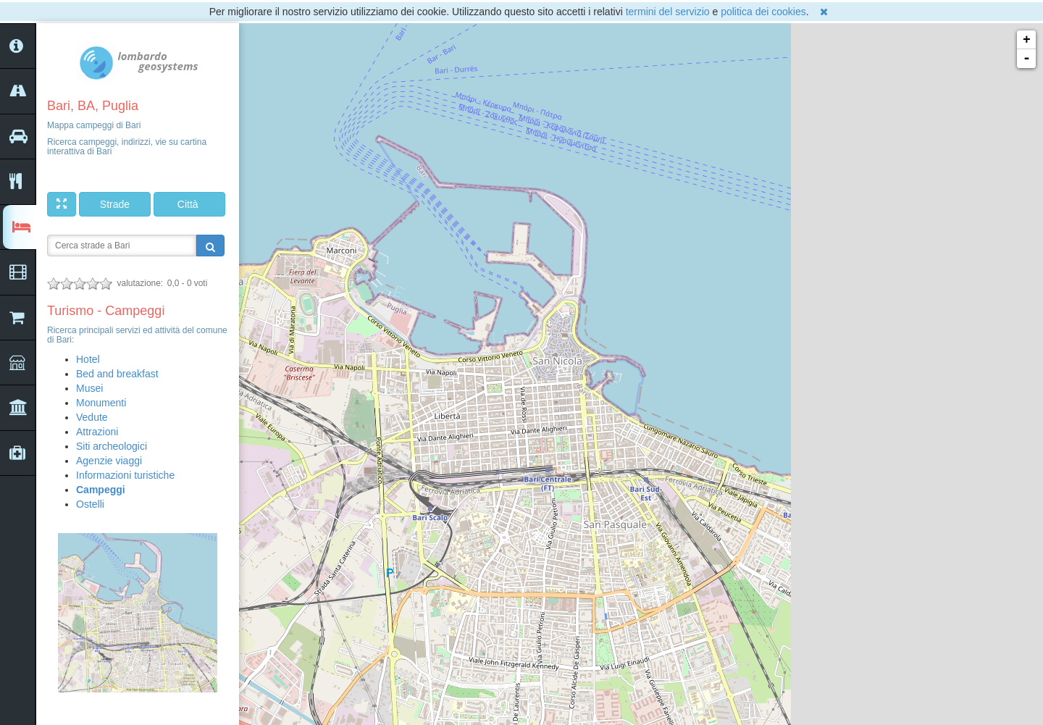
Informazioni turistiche (125, 475)
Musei (89, 388)
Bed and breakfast (117, 374)
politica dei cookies (763, 11)
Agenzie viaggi (109, 460)
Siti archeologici (111, 446)
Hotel (88, 359)
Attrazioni (97, 431)
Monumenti (101, 402)
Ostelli (90, 504)
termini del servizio (668, 11)
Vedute (92, 417)
